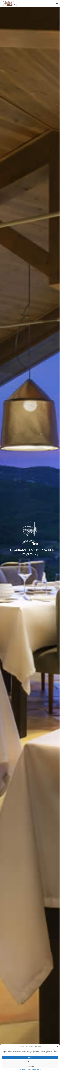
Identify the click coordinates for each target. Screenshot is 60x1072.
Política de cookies (22, 1069)
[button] (57, 1047)
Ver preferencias (30, 1066)
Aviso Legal (39, 1069)
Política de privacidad (31, 1069)
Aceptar (30, 1057)
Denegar (30, 1062)
